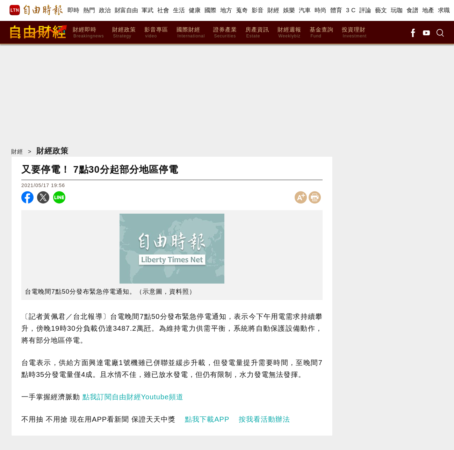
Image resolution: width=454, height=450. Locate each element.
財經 (273, 10)
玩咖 (397, 10)
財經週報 (289, 33)
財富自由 (126, 10)
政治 (105, 10)
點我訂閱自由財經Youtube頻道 (133, 397)
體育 (336, 10)
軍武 (148, 10)
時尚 (321, 10)
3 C (351, 10)
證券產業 (225, 33)
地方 (226, 10)
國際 (210, 10)
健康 (195, 10)
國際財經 (190, 33)
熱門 (89, 10)
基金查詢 (321, 33)
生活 (179, 10)
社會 (163, 10)
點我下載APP (207, 419)
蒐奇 (242, 10)
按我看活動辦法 (264, 419)
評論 (365, 10)
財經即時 (88, 33)
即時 (73, 10)
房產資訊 (257, 33)
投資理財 (354, 33)
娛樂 (289, 10)
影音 (258, 10)
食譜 (412, 10)
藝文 (381, 10)
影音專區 (156, 33)
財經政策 (124, 33)
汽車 (305, 10)
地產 (428, 10)
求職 (444, 10)
